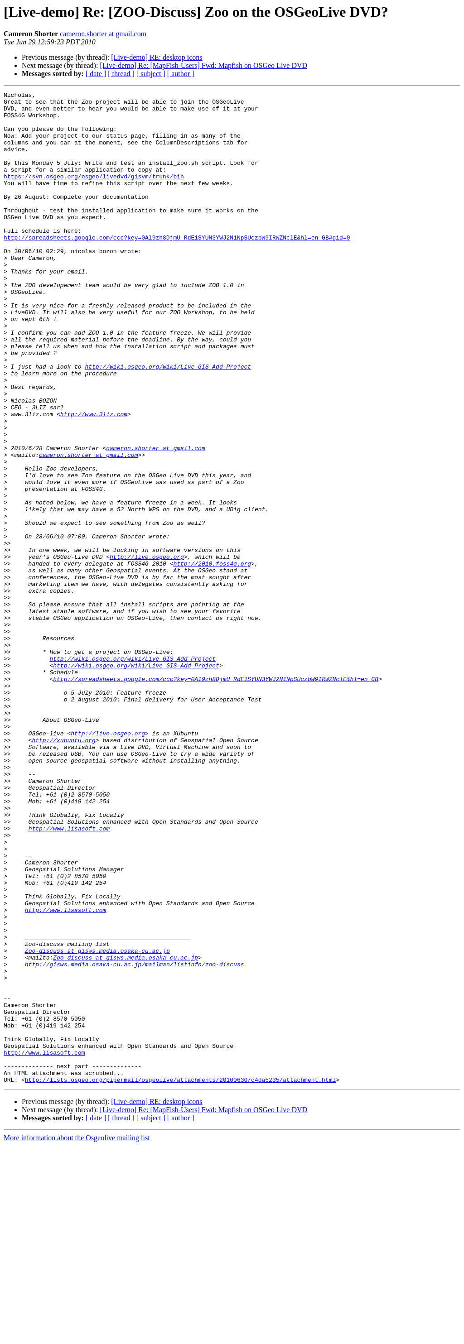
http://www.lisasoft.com (69, 976)
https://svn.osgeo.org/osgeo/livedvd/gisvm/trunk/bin (94, 194)
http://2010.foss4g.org (212, 658)
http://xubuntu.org (63, 870)
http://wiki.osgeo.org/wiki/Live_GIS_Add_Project (168, 422)
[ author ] (180, 73)
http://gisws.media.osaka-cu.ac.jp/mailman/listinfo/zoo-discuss (134, 1139)
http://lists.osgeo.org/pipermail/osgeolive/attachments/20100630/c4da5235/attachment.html (180, 1278)
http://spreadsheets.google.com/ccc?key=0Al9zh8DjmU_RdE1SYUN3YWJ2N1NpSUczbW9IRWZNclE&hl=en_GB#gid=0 (177, 267)
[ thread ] (121, 73)
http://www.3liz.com (93, 479)
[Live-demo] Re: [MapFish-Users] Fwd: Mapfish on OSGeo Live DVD (203, 65)
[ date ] (96, 73)
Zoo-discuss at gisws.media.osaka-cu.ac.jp (97, 1123)
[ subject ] (150, 73)
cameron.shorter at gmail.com (103, 34)
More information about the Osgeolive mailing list (77, 1336)
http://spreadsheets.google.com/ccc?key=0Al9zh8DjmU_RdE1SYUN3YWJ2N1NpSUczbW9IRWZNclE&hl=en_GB (215, 797)
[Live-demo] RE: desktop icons (156, 57)
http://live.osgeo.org (147, 650)
